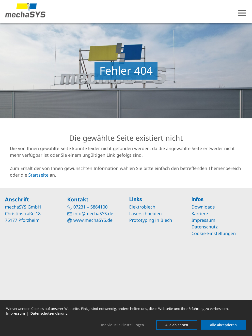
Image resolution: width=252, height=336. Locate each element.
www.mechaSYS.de (92, 220)
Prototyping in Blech (150, 220)
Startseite (38, 175)
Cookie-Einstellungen (213, 233)
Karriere (199, 213)
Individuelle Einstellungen (122, 324)
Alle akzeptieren (223, 324)
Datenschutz (204, 227)
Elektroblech (142, 207)
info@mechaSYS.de (93, 213)
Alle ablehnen (176, 324)
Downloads (203, 207)
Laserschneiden (145, 213)
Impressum (203, 220)
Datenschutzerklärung (49, 313)
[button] (242, 13)
